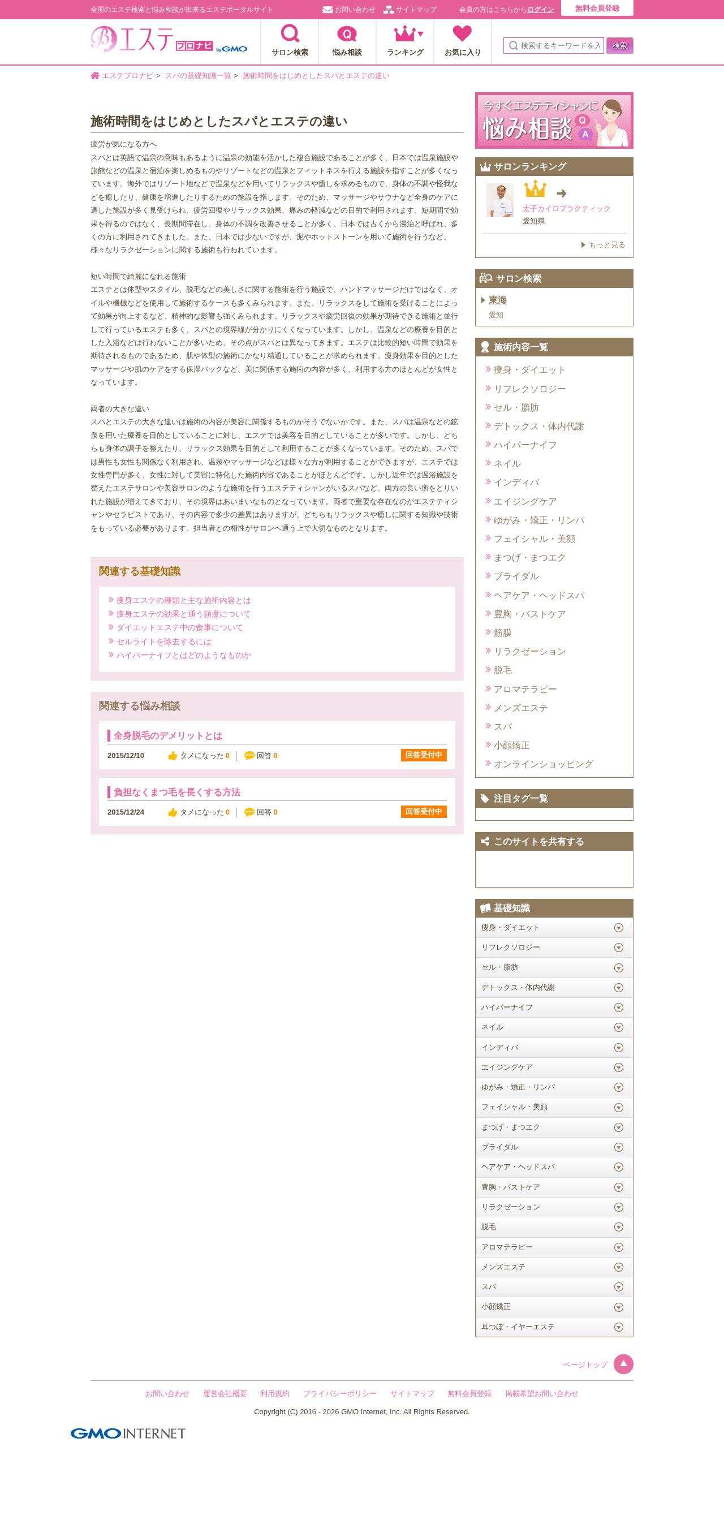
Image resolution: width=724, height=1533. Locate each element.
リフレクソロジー (530, 389)
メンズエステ (521, 708)
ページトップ (598, 1364)
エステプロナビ (168, 42)
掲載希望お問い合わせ (542, 1393)
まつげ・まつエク (530, 557)
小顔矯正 (512, 745)
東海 (498, 300)
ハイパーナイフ (525, 445)
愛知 (496, 315)
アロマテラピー (525, 689)
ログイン (540, 10)
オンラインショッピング (543, 764)
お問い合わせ (355, 10)
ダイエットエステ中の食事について (180, 627)
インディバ (516, 482)
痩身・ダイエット (530, 369)
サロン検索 (290, 52)
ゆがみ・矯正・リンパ (539, 520)
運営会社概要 (225, 1393)
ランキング (405, 52)
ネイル (507, 463)
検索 (620, 45)
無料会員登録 (597, 8)
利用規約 (275, 1393)
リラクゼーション (530, 651)
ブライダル (516, 576)
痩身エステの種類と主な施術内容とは (184, 600)
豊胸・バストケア (530, 614)
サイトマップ (416, 10)
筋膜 (503, 633)
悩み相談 (347, 52)
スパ (503, 726)
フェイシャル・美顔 (534, 539)
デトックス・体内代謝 (539, 426)
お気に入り (463, 52)
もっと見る (607, 244)
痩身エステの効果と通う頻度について (184, 613)
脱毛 (503, 670)
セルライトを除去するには (164, 641)
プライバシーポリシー (340, 1393)
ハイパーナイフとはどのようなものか (184, 655)
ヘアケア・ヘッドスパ (539, 595)
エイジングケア (525, 501)
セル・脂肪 (516, 407)
